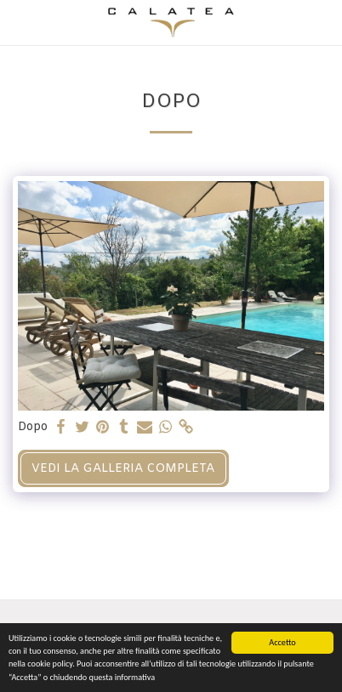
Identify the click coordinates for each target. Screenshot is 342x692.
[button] (18, 21)
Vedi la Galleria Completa (122, 469)
